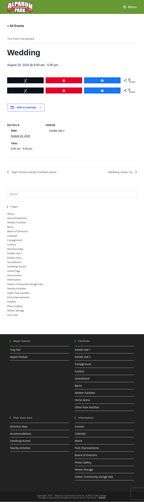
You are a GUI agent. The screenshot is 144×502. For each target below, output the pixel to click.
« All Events (15, 25)
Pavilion (11, 301)
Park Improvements (18, 297)
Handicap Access (16, 266)
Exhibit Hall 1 (14, 253)
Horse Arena (14, 275)
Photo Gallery (14, 306)
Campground (14, 240)
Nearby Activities (16, 288)
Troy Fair (15, 349)
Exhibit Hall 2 (14, 257)
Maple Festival (18, 357)
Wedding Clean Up (120, 171)
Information (14, 279)
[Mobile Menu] (130, 7)
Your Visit (12, 315)
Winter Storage (15, 310)
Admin (102, 498)
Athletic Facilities (16, 222)
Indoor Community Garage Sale (25, 284)
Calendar (12, 235)
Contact (11, 244)
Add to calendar (27, 107)
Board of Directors (17, 231)
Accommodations (17, 218)
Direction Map (15, 249)
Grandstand (14, 262)
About (10, 213)
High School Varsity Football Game (34, 171)
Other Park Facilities (18, 293)
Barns (10, 227)
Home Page (13, 271)
